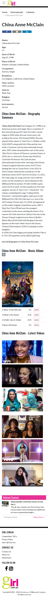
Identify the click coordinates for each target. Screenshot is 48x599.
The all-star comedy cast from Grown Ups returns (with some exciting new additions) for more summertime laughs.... (28, 507)
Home (4, 12)
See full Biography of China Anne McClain (20, 241)
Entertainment (16, 12)
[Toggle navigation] (4, 2)
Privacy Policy (7, 539)
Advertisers (6, 558)
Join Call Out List (8, 542)
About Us (6, 555)
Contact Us (6, 551)
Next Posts (39, 517)
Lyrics (36, 310)
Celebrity (30, 12)
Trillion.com (34, 592)
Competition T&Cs (9, 536)
